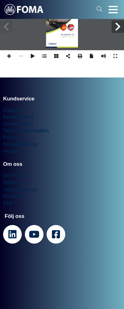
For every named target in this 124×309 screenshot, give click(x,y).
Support (12, 110)
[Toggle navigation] (113, 9)
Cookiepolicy (18, 124)
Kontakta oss (18, 117)
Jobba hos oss (20, 189)
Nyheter (12, 182)
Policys (11, 137)
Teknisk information (26, 130)
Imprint (11, 151)
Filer (8, 203)
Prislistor (13, 196)
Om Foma (14, 175)
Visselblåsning (20, 144)
